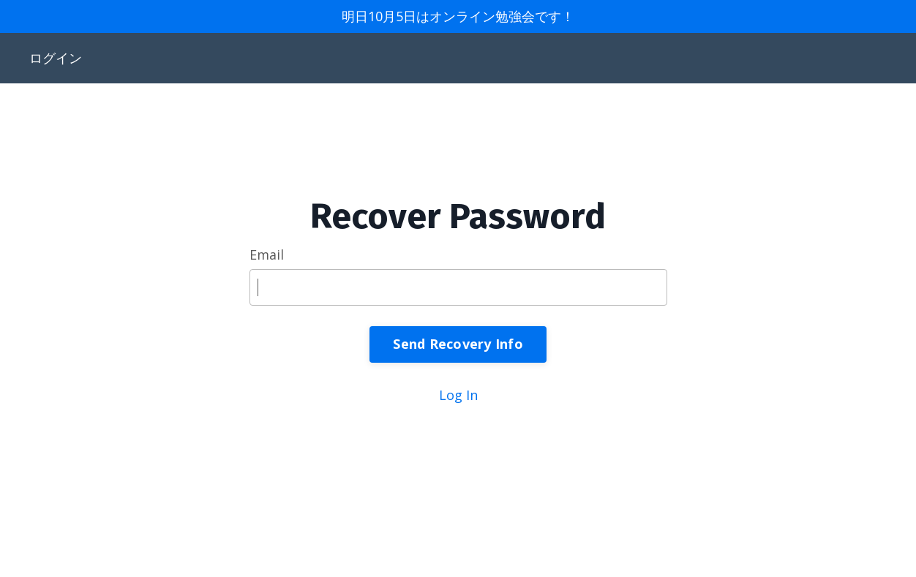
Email (266, 254)
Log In (458, 395)
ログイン (55, 58)
